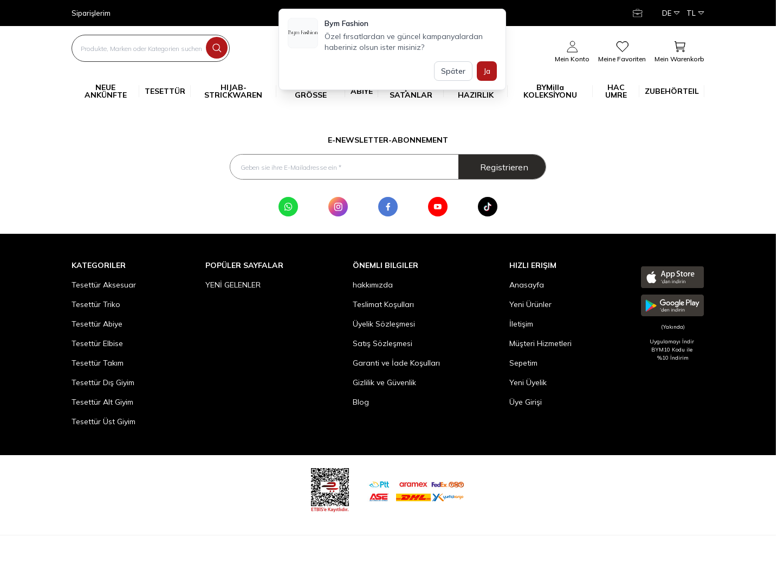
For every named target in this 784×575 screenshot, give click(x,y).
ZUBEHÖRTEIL (674, 91)
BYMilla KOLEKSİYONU (558, 91)
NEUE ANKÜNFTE (112, 91)
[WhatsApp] (288, 208)
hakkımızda (373, 286)
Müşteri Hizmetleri (540, 345)
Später (453, 71)
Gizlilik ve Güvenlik (384, 384)
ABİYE (364, 91)
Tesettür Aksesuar (104, 286)
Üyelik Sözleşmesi (384, 325)
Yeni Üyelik (528, 384)
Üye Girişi (525, 403)
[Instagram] (338, 208)
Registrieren (504, 167)
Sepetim (523, 364)
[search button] (217, 48)
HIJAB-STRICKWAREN (240, 91)
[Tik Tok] (487, 208)
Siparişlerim (91, 13)
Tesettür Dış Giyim (103, 384)
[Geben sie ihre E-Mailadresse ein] (388, 168)
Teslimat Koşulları (383, 306)
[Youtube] (438, 208)
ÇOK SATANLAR (417, 91)
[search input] (151, 48)
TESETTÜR (168, 91)
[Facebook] (388, 208)
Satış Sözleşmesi (382, 345)
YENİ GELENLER (233, 286)
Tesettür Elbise (97, 345)
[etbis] (330, 490)
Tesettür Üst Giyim (103, 423)
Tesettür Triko (96, 306)
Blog (361, 403)
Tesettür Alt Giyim (102, 403)
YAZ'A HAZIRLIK (483, 91)
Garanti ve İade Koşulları (396, 364)
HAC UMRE (622, 91)
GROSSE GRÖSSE (320, 91)
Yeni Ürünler (530, 306)
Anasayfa (526, 286)
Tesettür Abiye (97, 325)
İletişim (521, 325)
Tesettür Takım (98, 364)
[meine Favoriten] (622, 52)
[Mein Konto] (639, 13)
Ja (486, 71)
